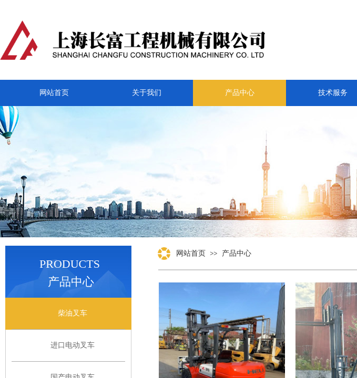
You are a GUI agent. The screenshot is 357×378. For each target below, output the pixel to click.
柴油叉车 (72, 313)
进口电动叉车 (72, 345)
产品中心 (236, 253)
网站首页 (191, 253)
